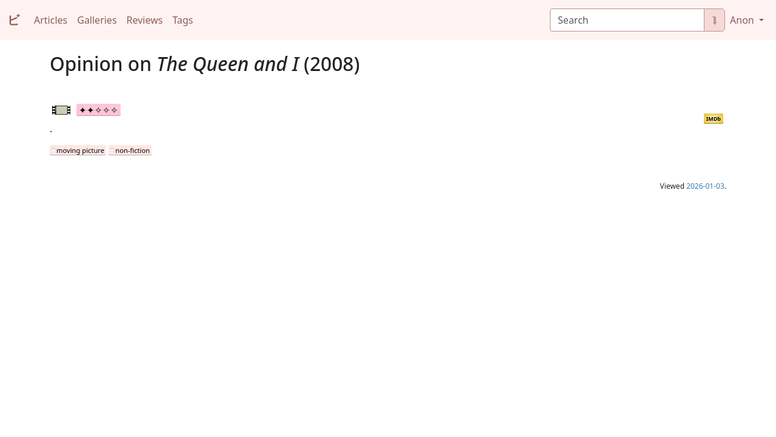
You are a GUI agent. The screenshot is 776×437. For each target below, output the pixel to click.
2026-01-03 (705, 186)
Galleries (96, 20)
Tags (182, 20)
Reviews (145, 20)
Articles (50, 20)
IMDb (713, 119)
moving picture (80, 150)
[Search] (627, 20)
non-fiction (132, 150)
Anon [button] (743, 20)
